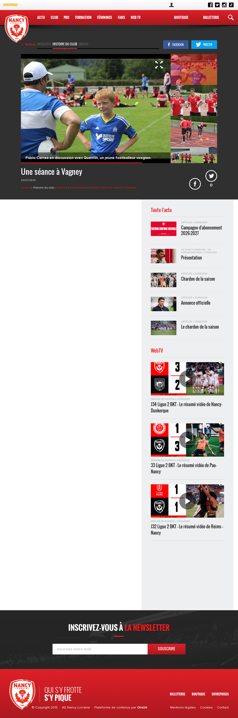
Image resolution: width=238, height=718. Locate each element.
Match (83, 44)
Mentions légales (183, 707)
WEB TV (135, 17)
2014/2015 (98, 187)
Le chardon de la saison (200, 327)
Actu (41, 17)
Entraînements (80, 187)
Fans (121, 17)
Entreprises (10, 5)
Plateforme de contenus (112, 707)
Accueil (26, 187)
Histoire (62, 187)
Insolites (44, 44)
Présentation (191, 258)
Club (54, 17)
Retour (30, 44)
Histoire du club (65, 44)
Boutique (181, 17)
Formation (83, 17)
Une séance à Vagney (121, 187)
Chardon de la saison (198, 279)
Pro (66, 17)
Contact (223, 707)
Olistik (142, 707)
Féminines (104, 17)
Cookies (206, 707)
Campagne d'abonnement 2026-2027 (201, 230)
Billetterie (211, 17)
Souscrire (166, 648)
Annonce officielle (195, 303)
